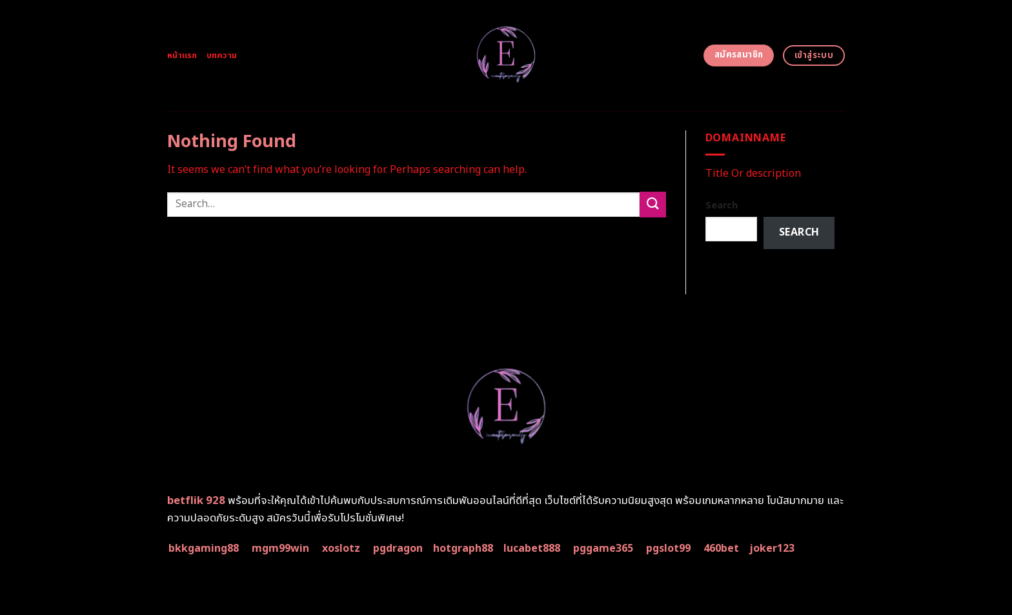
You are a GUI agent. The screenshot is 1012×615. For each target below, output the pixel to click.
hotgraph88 (463, 548)
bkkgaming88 (203, 548)
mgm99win (280, 548)
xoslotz (341, 548)
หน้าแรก (182, 55)
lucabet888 (531, 548)
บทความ (222, 55)
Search (721, 205)
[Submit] (652, 204)
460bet (721, 548)
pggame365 (603, 548)
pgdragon (398, 548)
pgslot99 (668, 548)
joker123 (771, 548)
